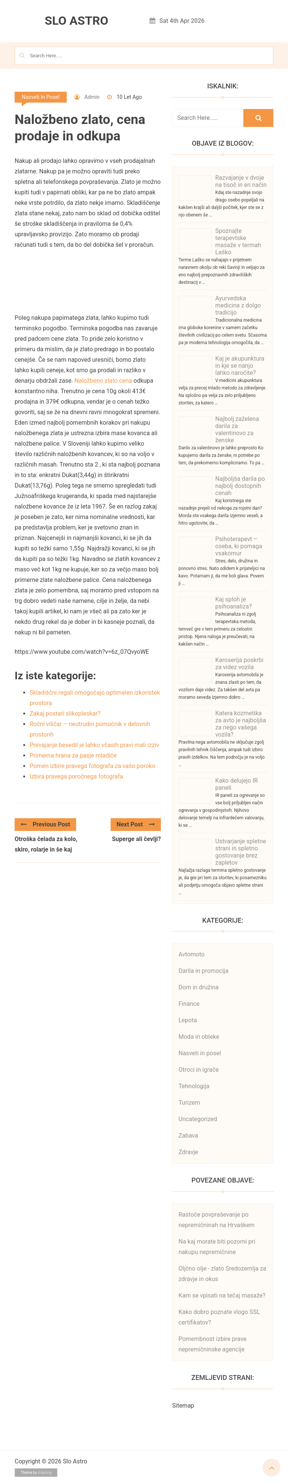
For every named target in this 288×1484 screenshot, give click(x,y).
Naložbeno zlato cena (103, 380)
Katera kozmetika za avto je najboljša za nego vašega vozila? (240, 724)
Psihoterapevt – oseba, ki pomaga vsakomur (238, 546)
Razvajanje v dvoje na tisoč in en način (241, 181)
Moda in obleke (198, 1036)
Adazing (44, 1473)
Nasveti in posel (40, 97)
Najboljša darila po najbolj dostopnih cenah (240, 486)
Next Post (136, 824)
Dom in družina (198, 987)
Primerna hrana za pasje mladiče (73, 755)
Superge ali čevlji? (136, 839)
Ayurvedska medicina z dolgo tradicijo (238, 305)
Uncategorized (197, 1119)
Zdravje (188, 1152)
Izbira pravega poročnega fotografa (76, 776)
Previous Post (45, 824)
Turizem (189, 1102)
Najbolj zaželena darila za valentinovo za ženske (237, 429)
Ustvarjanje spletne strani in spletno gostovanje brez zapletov (240, 852)
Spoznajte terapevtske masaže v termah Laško (238, 241)
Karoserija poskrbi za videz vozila (239, 663)
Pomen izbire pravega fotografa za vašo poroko (92, 766)
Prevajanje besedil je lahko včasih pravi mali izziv (94, 745)
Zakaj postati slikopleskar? (65, 713)
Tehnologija (193, 1086)
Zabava (188, 1135)
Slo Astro (76, 20)
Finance (189, 1003)
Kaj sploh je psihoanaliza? (233, 603)
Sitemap (183, 1405)
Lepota (187, 1020)
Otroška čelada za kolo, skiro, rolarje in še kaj (46, 844)
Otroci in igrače (198, 1069)
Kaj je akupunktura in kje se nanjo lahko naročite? (239, 365)
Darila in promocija (203, 970)
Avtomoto (191, 954)
